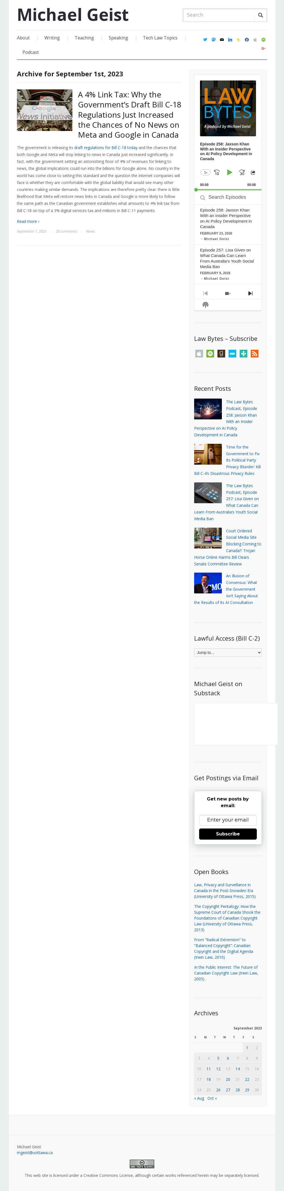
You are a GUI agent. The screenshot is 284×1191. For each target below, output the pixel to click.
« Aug (199, 1098)
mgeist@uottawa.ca (35, 1152)
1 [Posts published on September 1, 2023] (247, 1047)
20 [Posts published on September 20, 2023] (228, 1079)
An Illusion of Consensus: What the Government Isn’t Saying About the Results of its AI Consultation (226, 589)
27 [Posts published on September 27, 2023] (228, 1089)
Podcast (30, 52)
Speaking (118, 38)
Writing (52, 38)
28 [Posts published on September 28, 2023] (237, 1089)
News (90, 231)
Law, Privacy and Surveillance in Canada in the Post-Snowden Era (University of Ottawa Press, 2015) (225, 890)
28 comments (66, 231)
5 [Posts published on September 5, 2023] (218, 1058)
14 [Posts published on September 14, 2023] (237, 1068)
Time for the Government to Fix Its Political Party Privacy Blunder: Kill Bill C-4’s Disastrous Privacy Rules (227, 460)
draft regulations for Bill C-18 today (106, 147)
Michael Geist (73, 14)
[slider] (227, 189)
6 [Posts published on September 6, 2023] (228, 1058)
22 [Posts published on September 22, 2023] (247, 1079)
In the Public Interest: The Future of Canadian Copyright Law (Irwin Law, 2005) (226, 973)
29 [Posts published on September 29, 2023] (247, 1089)
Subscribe (228, 834)
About (23, 38)
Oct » (212, 1098)
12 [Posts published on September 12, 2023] (218, 1068)
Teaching (84, 38)
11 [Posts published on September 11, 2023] (208, 1068)
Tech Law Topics (160, 38)
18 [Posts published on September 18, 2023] (208, 1079)
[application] (227, 132)
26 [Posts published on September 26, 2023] (218, 1089)
